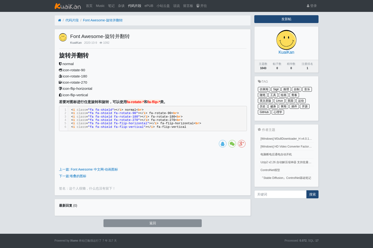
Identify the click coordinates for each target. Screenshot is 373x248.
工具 (273, 95)
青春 (294, 95)
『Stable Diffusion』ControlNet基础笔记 (285, 178)
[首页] (59, 20)
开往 (201, 6)
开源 (305, 106)
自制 (296, 89)
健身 (273, 106)
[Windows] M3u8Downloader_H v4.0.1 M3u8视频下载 (287, 138)
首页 (89, 6)
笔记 (111, 6)
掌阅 (283, 106)
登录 (312, 6)
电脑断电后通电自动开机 (276, 154)
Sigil (276, 89)
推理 (286, 89)
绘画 (283, 95)
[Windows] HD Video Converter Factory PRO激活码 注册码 (287, 146)
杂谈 (121, 6)
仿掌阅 (264, 89)
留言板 (188, 6)
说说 (176, 6)
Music (100, 6)
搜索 (312, 194)
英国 (290, 100)
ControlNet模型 (270, 170)
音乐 (307, 89)
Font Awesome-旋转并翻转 (103, 20)
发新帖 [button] (286, 19)
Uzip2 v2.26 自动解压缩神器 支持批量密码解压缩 (287, 162)
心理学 (278, 112)
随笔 (262, 95)
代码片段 (134, 6)
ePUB (149, 6)
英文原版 (265, 100)
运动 (301, 100)
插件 (294, 106)
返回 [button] (152, 223)
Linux (279, 100)
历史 (262, 106)
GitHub (264, 112)
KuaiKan (76, 42)
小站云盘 (163, 6)
